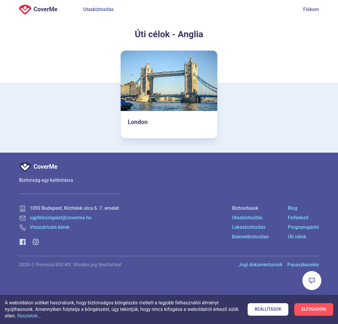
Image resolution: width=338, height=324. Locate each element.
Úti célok (297, 237)
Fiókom (311, 9)
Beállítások (268, 309)
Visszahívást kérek (50, 227)
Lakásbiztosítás (248, 227)
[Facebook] (22, 241)
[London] (169, 94)
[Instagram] (35, 241)
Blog (292, 208)
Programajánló (303, 227)
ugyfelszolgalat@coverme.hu (61, 217)
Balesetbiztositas (250, 237)
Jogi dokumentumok (260, 264)
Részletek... (29, 316)
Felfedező (298, 217)
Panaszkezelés (303, 264)
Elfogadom (313, 309)
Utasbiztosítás (98, 9)
